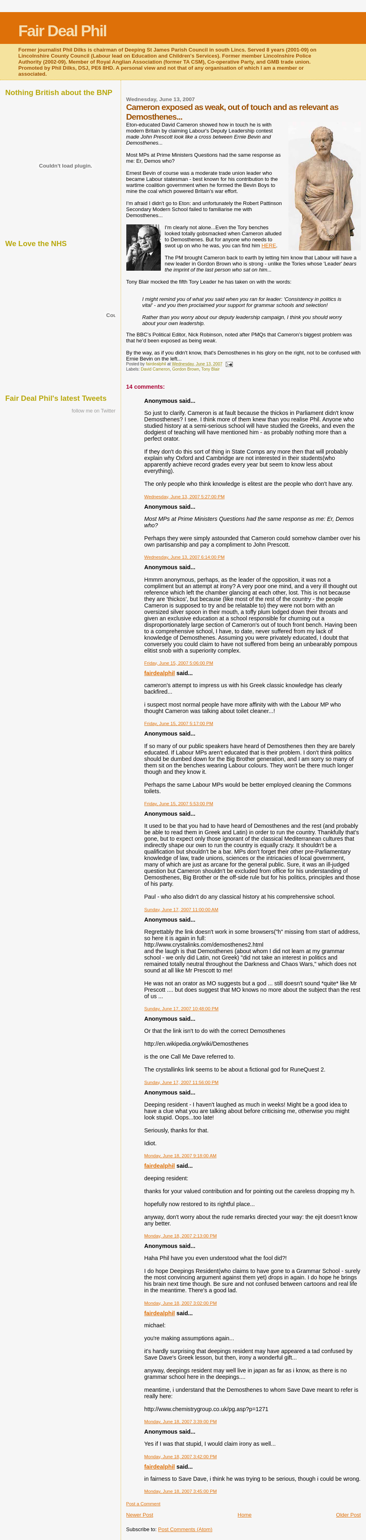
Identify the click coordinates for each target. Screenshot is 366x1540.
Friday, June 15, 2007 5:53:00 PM (178, 803)
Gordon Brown (185, 369)
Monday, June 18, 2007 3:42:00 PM (180, 1456)
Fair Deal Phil (63, 30)
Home (245, 1515)
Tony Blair (211, 369)
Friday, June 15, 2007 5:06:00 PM (178, 663)
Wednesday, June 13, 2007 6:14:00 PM (184, 557)
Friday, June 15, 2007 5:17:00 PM (178, 723)
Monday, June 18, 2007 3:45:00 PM (180, 1491)
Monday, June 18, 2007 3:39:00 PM (180, 1421)
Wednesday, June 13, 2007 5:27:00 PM (184, 496)
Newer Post (139, 1515)
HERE (268, 246)
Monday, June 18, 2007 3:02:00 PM (180, 1303)
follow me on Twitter (93, 411)
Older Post (348, 1515)
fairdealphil (159, 673)
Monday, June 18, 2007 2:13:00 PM (180, 1235)
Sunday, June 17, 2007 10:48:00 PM (181, 1008)
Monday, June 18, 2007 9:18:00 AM (180, 1155)
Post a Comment (143, 1503)
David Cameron (155, 369)
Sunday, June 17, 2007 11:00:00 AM (181, 909)
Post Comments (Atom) (185, 1529)
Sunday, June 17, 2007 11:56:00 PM (181, 1082)
